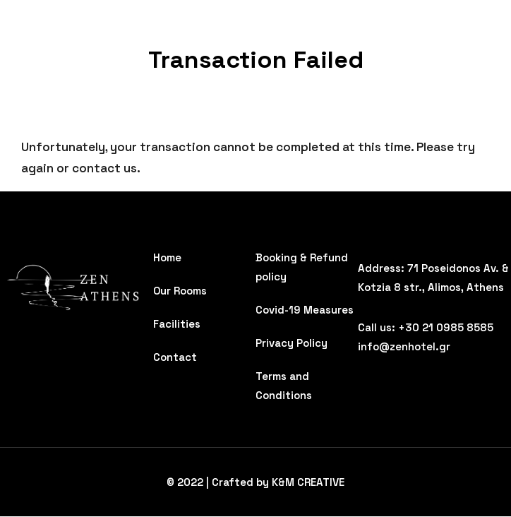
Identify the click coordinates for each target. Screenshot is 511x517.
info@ (374, 346)
